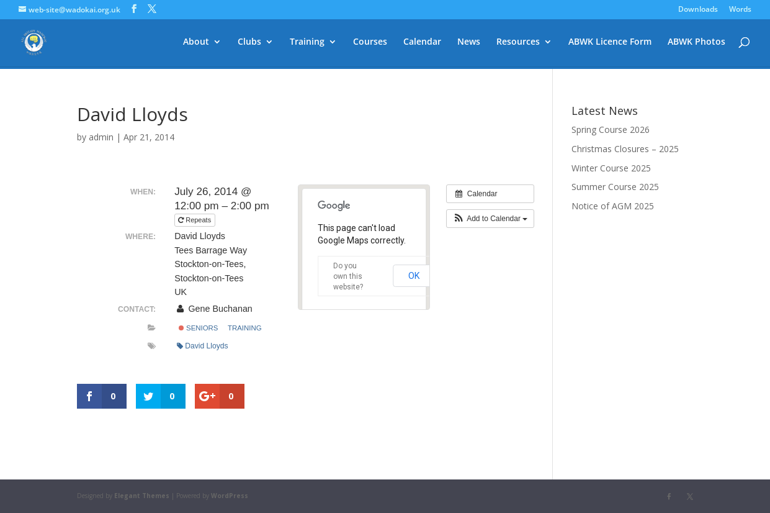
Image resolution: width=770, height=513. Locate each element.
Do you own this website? (348, 276)
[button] (490, 218)
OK (414, 276)
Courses (370, 44)
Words (740, 10)
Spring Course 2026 (610, 129)
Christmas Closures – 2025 (625, 149)
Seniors (198, 328)
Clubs (249, 44)
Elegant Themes (141, 495)
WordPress (229, 495)
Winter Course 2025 (611, 168)
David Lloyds (202, 346)
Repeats (195, 220)
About (196, 44)
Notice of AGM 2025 (612, 206)
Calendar (422, 44)
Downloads (698, 10)
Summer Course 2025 (615, 187)
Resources (518, 44)
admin (101, 137)
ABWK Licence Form (609, 44)
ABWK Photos (696, 44)
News (468, 44)
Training (307, 44)
